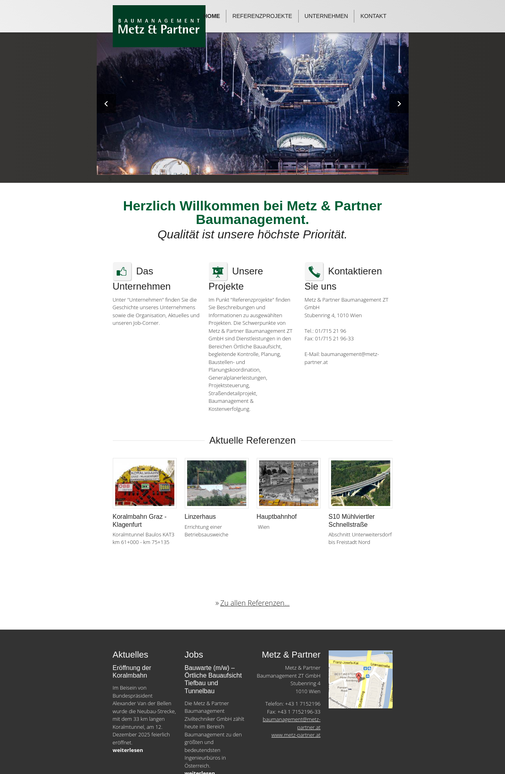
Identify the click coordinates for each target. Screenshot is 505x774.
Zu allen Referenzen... (255, 603)
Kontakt (373, 16)
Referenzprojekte (262, 16)
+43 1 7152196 (302, 703)
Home (211, 16)
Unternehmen (326, 16)
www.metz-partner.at (296, 734)
